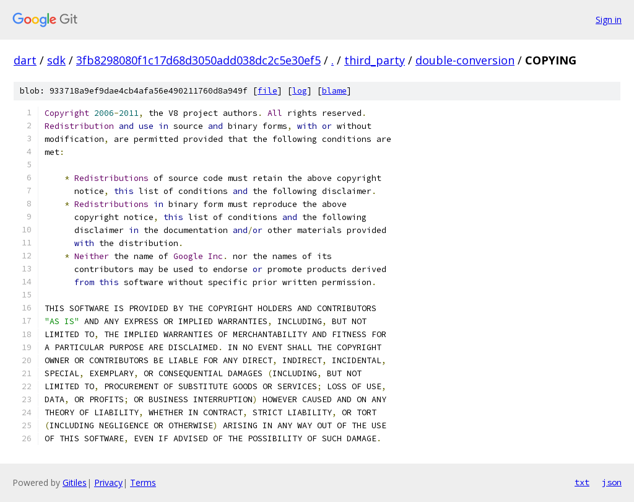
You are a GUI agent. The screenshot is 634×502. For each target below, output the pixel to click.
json (612, 482)
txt (582, 482)
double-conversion (465, 60)
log (299, 91)
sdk (56, 60)
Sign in (609, 19)
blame (334, 91)
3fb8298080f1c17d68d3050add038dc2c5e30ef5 (198, 60)
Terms (143, 482)
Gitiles (75, 482)
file (267, 91)
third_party (374, 60)
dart (25, 60)
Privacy (108, 482)
